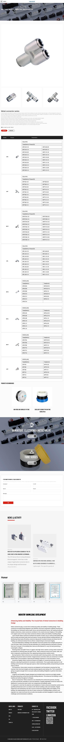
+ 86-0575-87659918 (35, 717)
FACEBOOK (51, 707)
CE (18, 601)
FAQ (9, 719)
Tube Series (11, 9)
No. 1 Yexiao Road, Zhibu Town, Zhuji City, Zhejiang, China (36, 712)
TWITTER (50, 711)
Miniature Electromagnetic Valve (23, 712)
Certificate (5, 601)
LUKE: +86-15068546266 (36, 720)
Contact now (4, 130)
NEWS (9, 716)
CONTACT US (11, 722)
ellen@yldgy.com (35, 730)
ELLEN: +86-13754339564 (36, 727)
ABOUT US (10, 709)
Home (2, 9)
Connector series (18, 9)
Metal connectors (15, 626)
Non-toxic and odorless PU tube (21, 409)
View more (32, 436)
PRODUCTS (10, 712)
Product (6, 9)
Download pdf (11, 130)
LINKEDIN (51, 715)
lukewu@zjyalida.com (36, 724)
